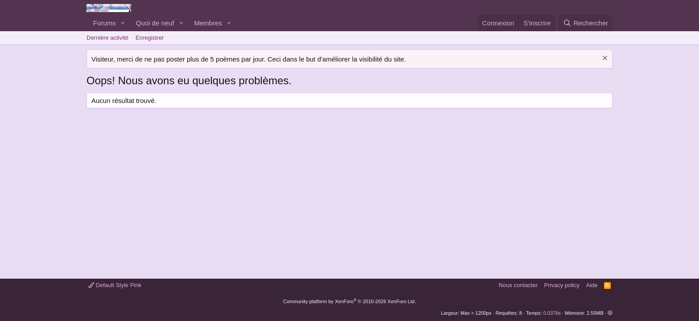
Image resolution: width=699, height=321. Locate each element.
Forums (104, 23)
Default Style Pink (114, 285)
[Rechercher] (586, 23)
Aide (592, 285)
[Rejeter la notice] (604, 59)
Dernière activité (107, 37)
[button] (123, 23)
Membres (208, 23)
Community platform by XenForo (349, 301)
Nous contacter (518, 285)
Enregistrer (150, 37)
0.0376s (552, 313)
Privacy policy (562, 285)
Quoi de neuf (155, 23)
